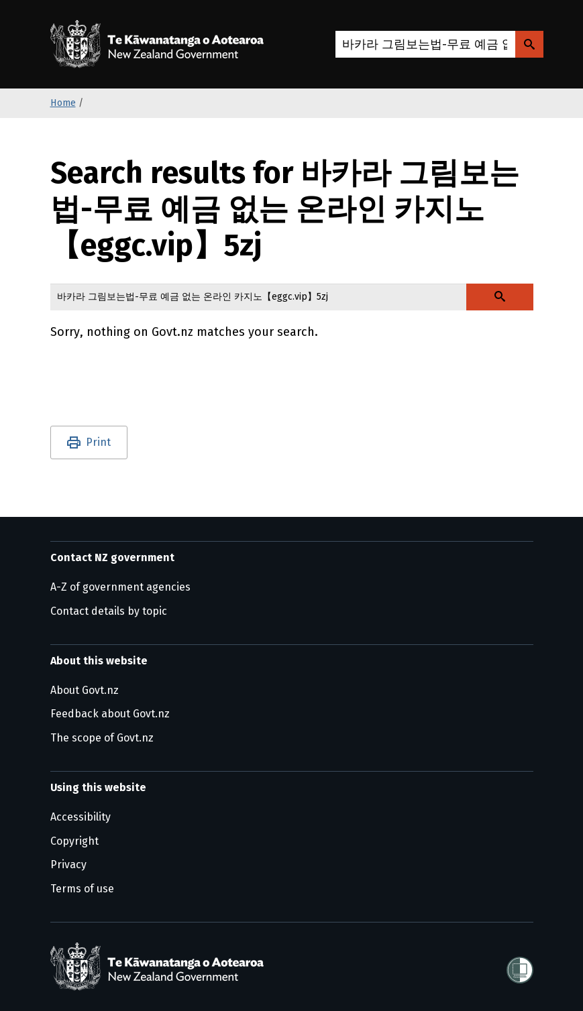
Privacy (68, 864)
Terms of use (82, 888)
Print (98, 442)
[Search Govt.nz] (529, 44)
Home (63, 103)
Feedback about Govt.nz (110, 713)
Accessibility (80, 817)
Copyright (74, 841)
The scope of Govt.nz (102, 737)
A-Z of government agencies (120, 587)
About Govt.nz (84, 690)
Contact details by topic (108, 611)
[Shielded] (520, 966)
